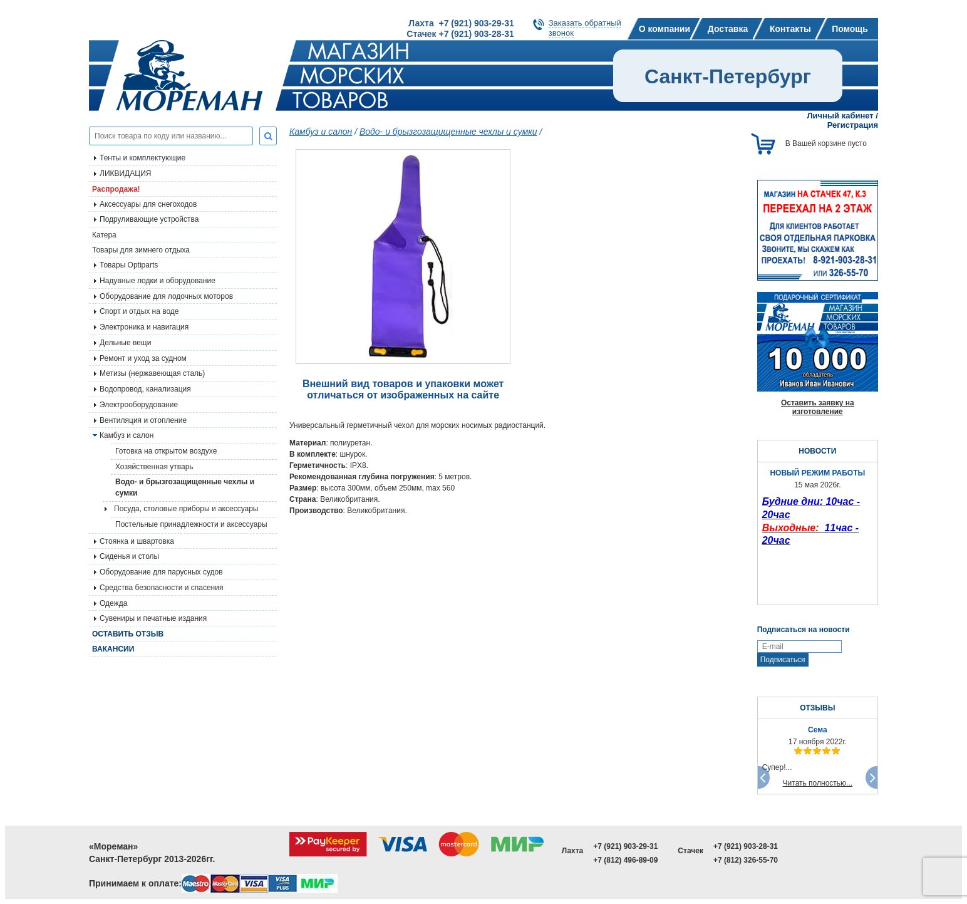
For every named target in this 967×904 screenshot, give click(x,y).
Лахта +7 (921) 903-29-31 (461, 23)
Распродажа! (116, 189)
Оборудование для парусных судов (161, 572)
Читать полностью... (818, 783)
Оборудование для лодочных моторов (166, 296)
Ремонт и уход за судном (143, 358)
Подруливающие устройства (149, 219)
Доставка (728, 29)
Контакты (790, 29)
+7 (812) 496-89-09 (625, 860)
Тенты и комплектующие (142, 157)
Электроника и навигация (144, 327)
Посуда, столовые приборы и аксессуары (186, 508)
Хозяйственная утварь (154, 466)
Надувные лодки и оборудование (157, 280)
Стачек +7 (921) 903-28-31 (460, 34)
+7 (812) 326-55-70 (745, 860)
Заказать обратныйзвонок (585, 28)
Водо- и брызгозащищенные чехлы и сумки (184, 487)
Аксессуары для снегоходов (148, 204)
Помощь (850, 29)
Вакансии (113, 649)
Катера (104, 235)
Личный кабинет (840, 115)
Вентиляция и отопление (143, 420)
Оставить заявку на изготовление (817, 407)
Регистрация (852, 125)
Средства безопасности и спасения (161, 587)
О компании (664, 29)
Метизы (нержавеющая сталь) (152, 373)
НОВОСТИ (817, 451)
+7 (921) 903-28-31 (745, 846)
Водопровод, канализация (145, 389)
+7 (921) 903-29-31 (625, 846)
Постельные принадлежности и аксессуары (191, 524)
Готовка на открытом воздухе (166, 451)
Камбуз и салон (320, 132)
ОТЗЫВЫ (817, 708)
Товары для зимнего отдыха (141, 250)
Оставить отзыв (127, 634)
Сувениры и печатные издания (153, 618)
